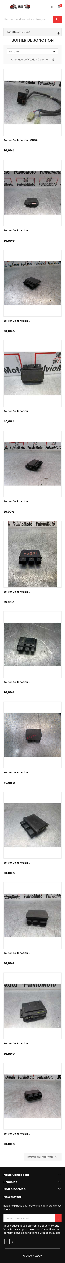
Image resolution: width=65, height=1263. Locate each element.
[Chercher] (32, 19)
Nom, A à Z (32, 51)
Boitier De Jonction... (16, 411)
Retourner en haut (42, 1157)
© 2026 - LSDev (32, 1255)
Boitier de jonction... (16, 230)
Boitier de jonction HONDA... (21, 140)
